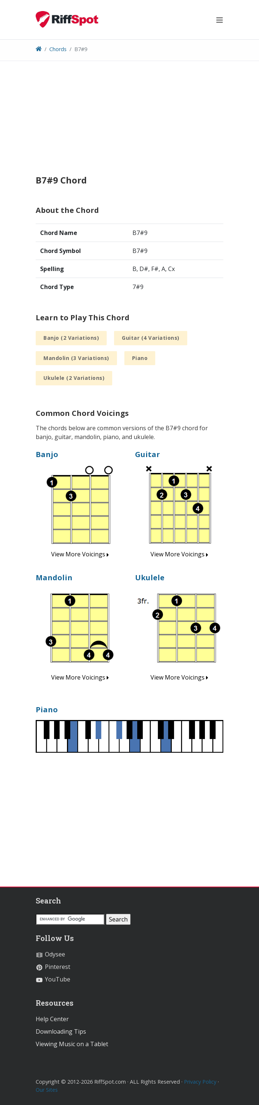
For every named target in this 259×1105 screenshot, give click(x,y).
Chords (58, 49)
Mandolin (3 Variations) (76, 357)
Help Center (52, 1019)
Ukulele (149, 577)
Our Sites (47, 1089)
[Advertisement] (129, 123)
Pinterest (53, 967)
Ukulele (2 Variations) (73, 377)
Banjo (47, 454)
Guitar (147, 454)
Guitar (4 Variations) (151, 337)
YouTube (53, 979)
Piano (140, 357)
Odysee (50, 954)
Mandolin (54, 577)
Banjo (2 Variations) (71, 337)
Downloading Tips (61, 1031)
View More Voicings (80, 554)
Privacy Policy (200, 1081)
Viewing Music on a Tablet (72, 1044)
